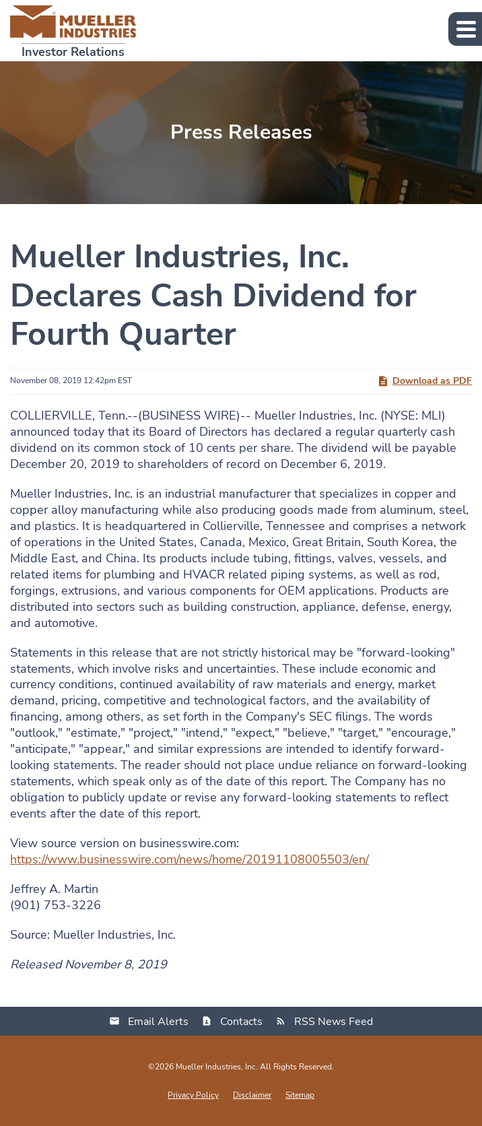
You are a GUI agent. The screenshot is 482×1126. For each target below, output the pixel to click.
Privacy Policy (193, 1095)
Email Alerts (158, 1021)
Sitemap (299, 1095)
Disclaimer (252, 1095)
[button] (465, 29)
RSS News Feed (333, 1021)
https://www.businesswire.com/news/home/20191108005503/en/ (189, 859)
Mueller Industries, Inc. (217, 1066)
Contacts (241, 1021)
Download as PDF (424, 381)
